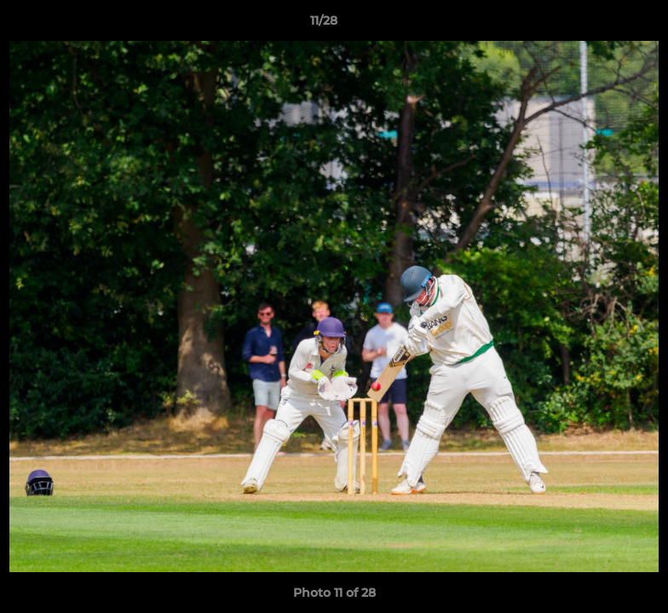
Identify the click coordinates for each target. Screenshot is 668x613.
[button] (596, 24)
